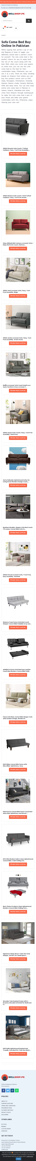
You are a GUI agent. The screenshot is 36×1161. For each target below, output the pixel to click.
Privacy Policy (6, 1112)
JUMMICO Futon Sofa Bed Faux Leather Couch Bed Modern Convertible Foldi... (17, 670)
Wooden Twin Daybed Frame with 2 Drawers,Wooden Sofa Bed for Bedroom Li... (17, 1003)
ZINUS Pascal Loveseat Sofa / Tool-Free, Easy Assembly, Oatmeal (17, 576)
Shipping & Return (7, 1103)
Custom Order (6, 1129)
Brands (3, 1127)
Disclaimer (4, 1115)
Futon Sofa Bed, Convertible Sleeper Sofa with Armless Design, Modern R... (17, 718)
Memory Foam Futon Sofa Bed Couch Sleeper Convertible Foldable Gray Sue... (17, 623)
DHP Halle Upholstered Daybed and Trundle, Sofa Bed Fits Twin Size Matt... (17, 1049)
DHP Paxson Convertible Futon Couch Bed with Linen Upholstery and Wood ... (17, 813)
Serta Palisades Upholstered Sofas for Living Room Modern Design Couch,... (16, 481)
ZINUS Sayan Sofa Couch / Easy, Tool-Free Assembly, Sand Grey (17, 434)
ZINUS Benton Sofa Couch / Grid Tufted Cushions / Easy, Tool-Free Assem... (17, 197)
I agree (18, 1159)
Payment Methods (7, 1110)
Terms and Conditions (8, 1106)
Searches (4, 1131)
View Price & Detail (18, 154)
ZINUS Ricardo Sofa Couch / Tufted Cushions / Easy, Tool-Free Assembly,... (16, 149)
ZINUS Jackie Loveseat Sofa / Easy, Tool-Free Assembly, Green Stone (17, 339)
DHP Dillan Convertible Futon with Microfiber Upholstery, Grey (15, 765)
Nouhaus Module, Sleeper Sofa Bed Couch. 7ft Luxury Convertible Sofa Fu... (18, 528)
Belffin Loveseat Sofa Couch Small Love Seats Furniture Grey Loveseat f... (16, 386)
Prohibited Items (6, 1108)
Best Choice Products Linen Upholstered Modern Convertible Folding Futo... (17, 907)
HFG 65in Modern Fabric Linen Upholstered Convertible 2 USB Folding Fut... (18, 860)
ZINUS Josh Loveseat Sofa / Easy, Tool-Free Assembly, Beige (16, 291)
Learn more (30, 1156)
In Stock (4, 1124)
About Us (4, 1101)
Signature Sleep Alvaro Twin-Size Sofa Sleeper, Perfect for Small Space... (16, 955)
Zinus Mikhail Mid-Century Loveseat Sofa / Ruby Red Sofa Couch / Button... (18, 244)
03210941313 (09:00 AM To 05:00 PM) (19, 8)
